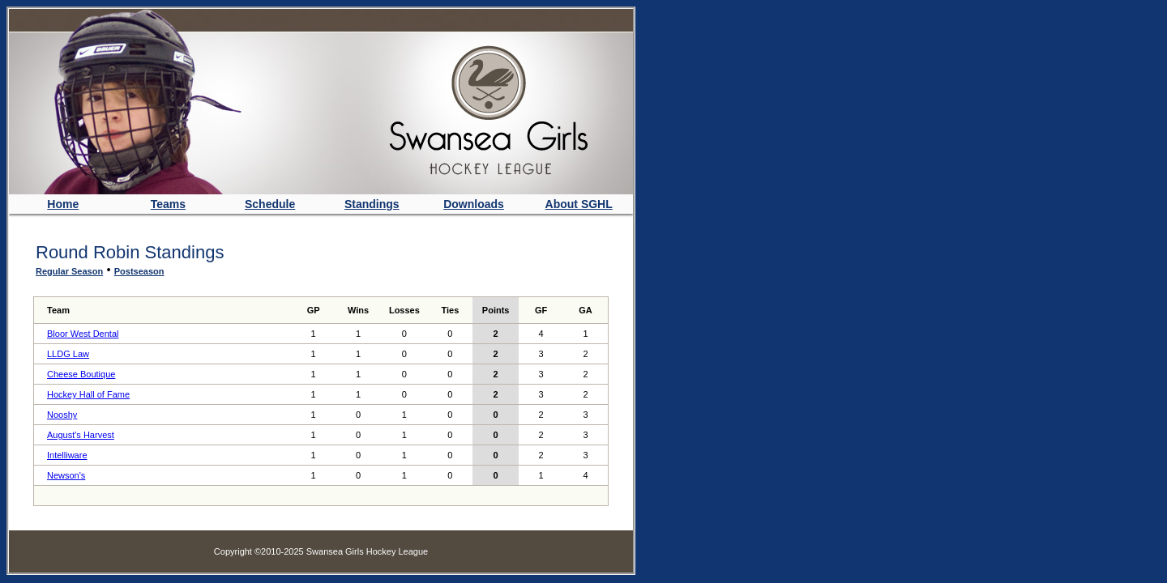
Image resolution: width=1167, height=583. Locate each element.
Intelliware (67, 455)
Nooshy (62, 414)
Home (63, 204)
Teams (168, 204)
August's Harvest (80, 435)
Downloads (473, 204)
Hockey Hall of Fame (88, 394)
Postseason (139, 271)
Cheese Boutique (81, 374)
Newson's (66, 475)
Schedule (270, 204)
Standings (372, 204)
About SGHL (579, 204)
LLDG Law (68, 354)
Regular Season (69, 271)
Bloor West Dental (82, 333)
